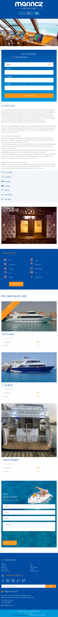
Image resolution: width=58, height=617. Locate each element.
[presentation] (16, 535)
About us (3, 567)
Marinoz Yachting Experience (20, 615)
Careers (3, 565)
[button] (29, 13)
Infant (8, 84)
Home (3, 563)
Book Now (29, 95)
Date (8, 65)
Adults (8, 69)
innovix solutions (41, 615)
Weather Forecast (12, 575)
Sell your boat (5, 571)
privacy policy (29, 613)
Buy (31, 565)
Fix (31, 563)
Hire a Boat (33, 567)
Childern (9, 76)
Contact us (4, 569)
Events (32, 569)
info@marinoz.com (8, 605)
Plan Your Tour (34, 571)
